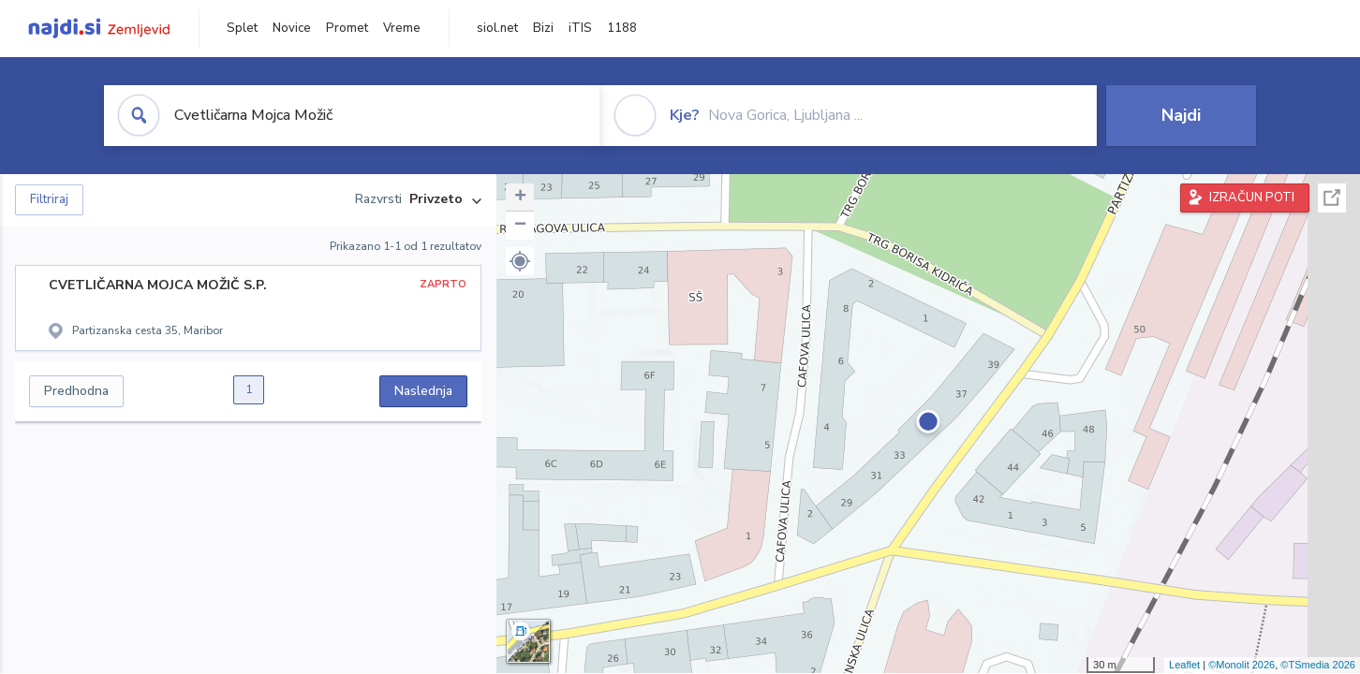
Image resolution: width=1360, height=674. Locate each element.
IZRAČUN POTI (1251, 197)
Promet (347, 28)
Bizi (543, 28)
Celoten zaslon (1332, 197)
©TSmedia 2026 (1317, 664)
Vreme (402, 28)
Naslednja (423, 391)
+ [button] (520, 197)
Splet (242, 28)
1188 (622, 28)
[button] (520, 261)
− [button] (520, 226)
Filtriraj (49, 199)
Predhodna (76, 391)
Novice (292, 28)
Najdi (1181, 115)
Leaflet (1184, 664)
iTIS (580, 28)
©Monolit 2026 (1241, 664)
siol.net (497, 28)
